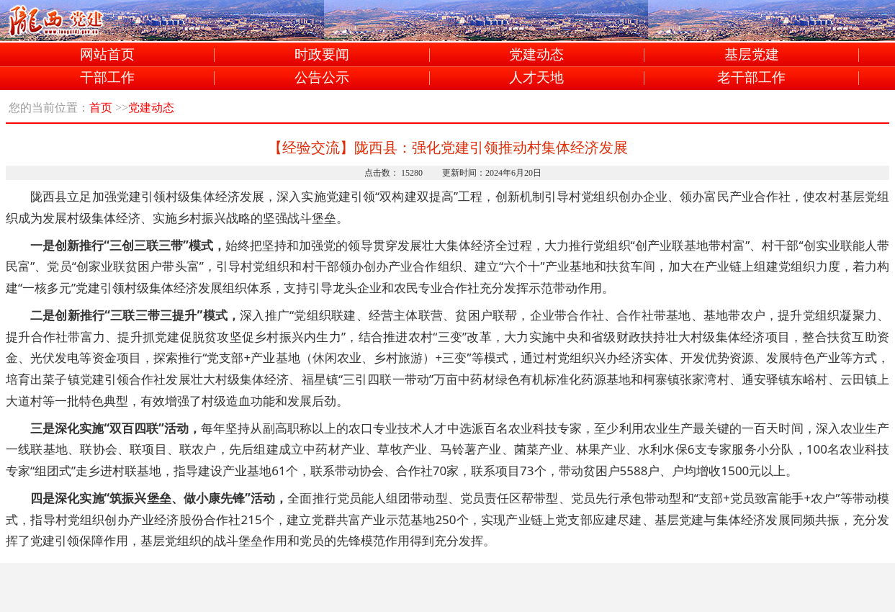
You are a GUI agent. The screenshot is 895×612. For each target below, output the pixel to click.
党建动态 (536, 55)
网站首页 (107, 55)
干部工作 (107, 78)
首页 (100, 108)
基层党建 (751, 55)
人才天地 (536, 78)
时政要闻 (321, 55)
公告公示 (321, 78)
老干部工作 (751, 78)
